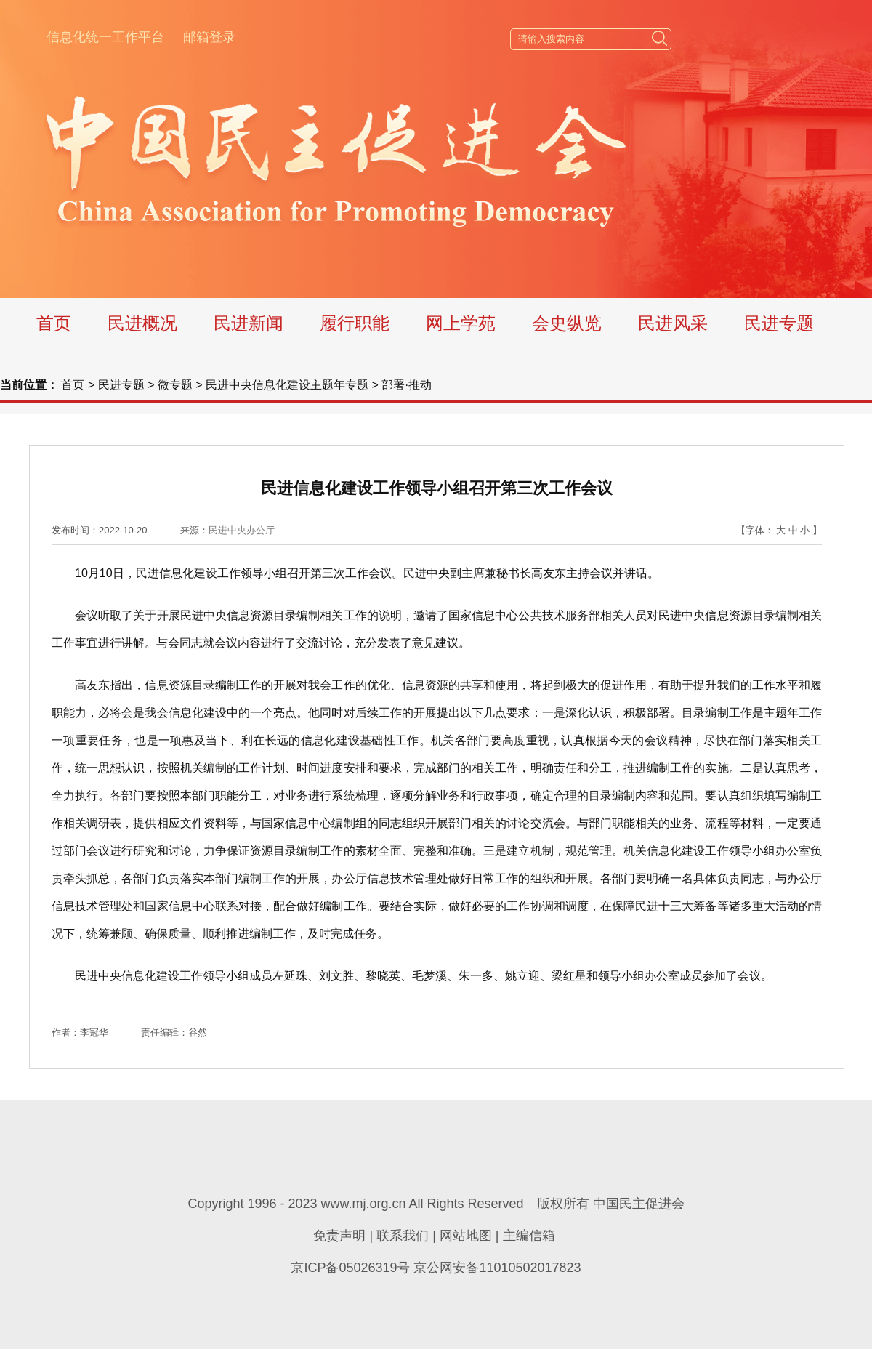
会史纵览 (567, 323)
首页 (53, 323)
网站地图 (466, 1235)
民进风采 (673, 323)
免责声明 (339, 1235)
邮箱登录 (209, 37)
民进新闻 (248, 323)
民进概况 (142, 323)
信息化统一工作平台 (105, 37)
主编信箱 (529, 1235)
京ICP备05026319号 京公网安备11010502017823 (436, 1267)
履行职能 (354, 323)
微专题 (175, 385)
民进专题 (779, 323)
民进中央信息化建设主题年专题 (287, 385)
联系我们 (402, 1235)
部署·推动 (406, 385)
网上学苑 (461, 323)
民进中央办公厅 (242, 530)
